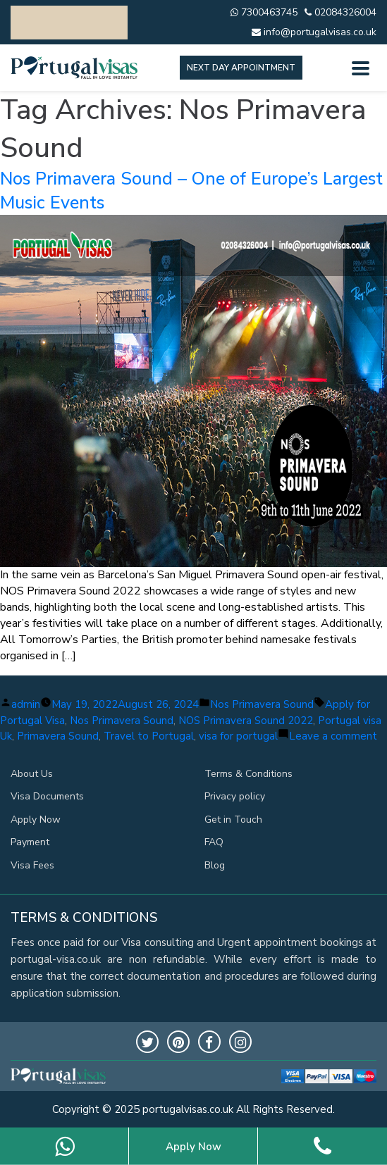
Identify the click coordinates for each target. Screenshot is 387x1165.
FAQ (213, 842)
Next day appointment (241, 67)
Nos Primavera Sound (262, 704)
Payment (30, 842)
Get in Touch (233, 819)
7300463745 (264, 12)
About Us (32, 773)
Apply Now (36, 819)
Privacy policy (234, 796)
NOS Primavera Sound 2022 (245, 721)
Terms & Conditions (248, 773)
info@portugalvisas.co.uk (314, 32)
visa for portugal (238, 736)
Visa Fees (32, 865)
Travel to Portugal (149, 736)
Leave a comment (333, 736)
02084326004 (340, 12)
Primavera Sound (58, 736)
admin (25, 704)
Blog (214, 865)
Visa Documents (47, 796)
